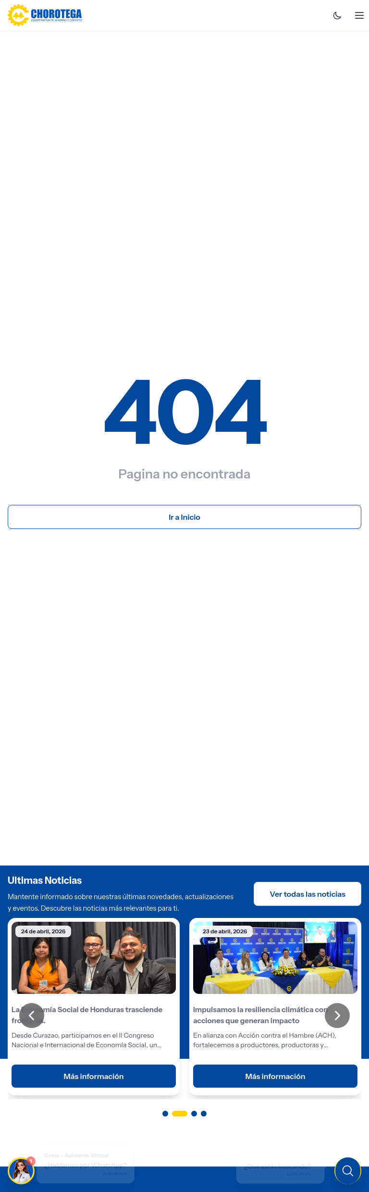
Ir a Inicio (184, 517)
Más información (93, 1076)
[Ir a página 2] (179, 1114)
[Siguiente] (337, 1015)
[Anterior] (31, 1015)
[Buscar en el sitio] (284, 1169)
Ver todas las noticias (307, 894)
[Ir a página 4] (204, 1114)
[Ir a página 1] (165, 1114)
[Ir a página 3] (194, 1114)
